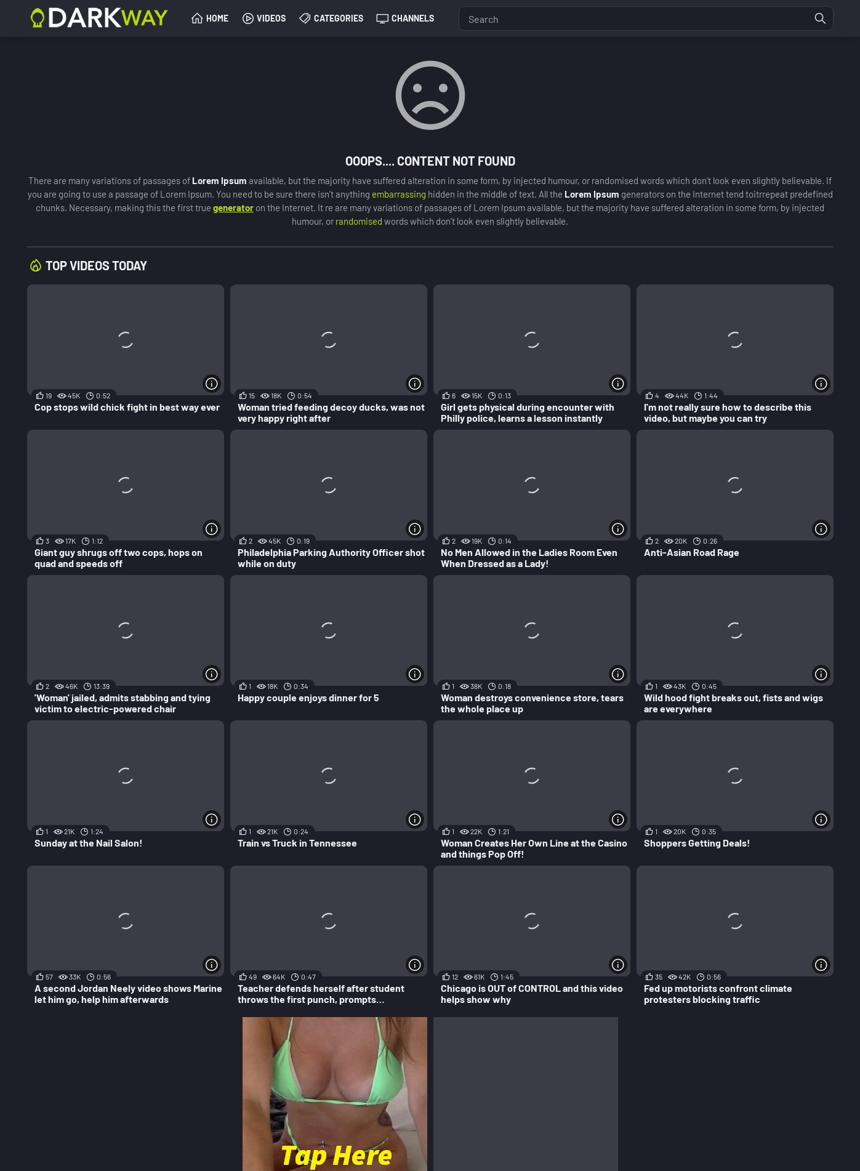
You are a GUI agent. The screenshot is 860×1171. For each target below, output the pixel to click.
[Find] (820, 18)
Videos (271, 18)
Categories (338, 18)
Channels (413, 18)
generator (233, 207)
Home (217, 18)
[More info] (212, 383)
